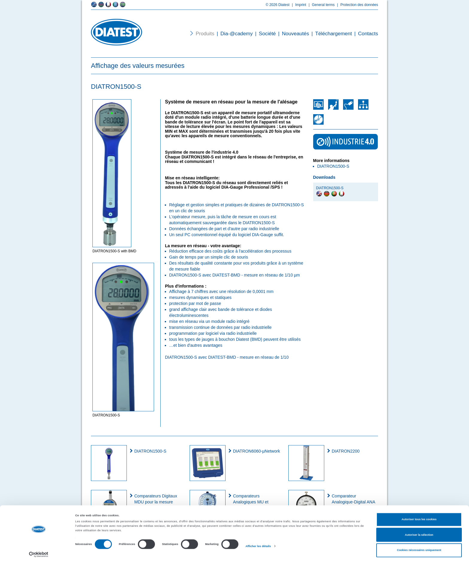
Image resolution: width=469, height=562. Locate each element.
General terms (320, 5)
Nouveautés (292, 33)
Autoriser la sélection (419, 532)
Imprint (298, 5)
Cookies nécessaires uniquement (419, 547)
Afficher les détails (258, 543)
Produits (205, 33)
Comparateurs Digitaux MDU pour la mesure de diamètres (155, 502)
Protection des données (356, 5)
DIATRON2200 (346, 451)
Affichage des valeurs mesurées (138, 65)
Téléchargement (330, 33)
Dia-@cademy (233, 33)
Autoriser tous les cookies (418, 517)
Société (264, 33)
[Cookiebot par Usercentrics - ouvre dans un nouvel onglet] (39, 552)
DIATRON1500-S (150, 451)
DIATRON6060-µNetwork (256, 451)
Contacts (365, 33)
